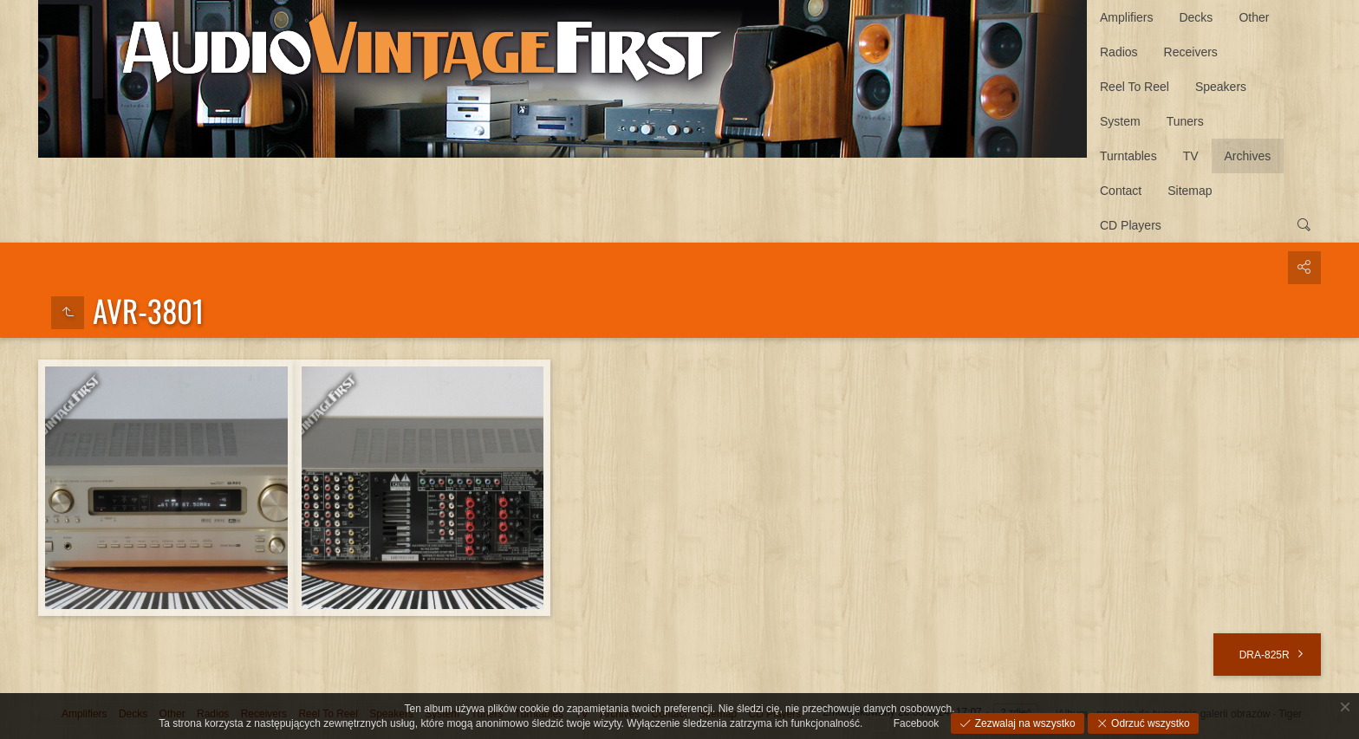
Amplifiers (1126, 17)
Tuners (1185, 121)
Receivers (1191, 52)
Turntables (1128, 156)
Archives (1248, 156)
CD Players (1130, 225)
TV (1191, 156)
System (1120, 121)
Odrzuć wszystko (1149, 723)
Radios (1119, 52)
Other (1254, 17)
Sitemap (1189, 191)
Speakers (1220, 87)
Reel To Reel (1134, 87)
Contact (1120, 191)
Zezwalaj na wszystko (1023, 723)
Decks (1196, 17)
